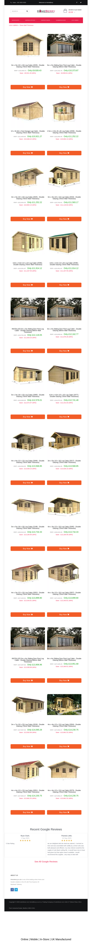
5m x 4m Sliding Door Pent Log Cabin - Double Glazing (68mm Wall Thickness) (64, 329)
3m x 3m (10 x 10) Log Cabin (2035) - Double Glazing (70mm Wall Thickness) (27, 66)
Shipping (64, 926)
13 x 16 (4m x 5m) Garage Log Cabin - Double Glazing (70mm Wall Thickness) (28, 132)
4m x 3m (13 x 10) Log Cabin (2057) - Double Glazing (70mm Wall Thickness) (64, 593)
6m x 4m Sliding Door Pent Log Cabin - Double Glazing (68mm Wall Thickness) (64, 659)
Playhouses (48, 26)
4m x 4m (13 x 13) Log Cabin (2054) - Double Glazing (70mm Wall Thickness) (64, 725)
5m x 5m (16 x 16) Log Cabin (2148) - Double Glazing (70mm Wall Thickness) (27, 527)
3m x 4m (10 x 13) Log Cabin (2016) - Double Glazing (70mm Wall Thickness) (64, 198)
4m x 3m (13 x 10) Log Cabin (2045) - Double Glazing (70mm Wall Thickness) (64, 527)
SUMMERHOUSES (61, 20)
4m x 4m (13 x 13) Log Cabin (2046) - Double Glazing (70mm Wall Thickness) (27, 461)
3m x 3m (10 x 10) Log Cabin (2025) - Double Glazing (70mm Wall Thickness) (27, 198)
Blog (12, 926)
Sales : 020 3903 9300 (18, 2)
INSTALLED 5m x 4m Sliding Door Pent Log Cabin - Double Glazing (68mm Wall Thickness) (28, 660)
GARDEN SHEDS (46, 20)
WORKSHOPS (16, 20)
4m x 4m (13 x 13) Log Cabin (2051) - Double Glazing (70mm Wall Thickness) (27, 791)
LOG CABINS (76, 20)
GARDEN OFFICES (31, 20)
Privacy (72, 926)
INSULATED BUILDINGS (32, 26)
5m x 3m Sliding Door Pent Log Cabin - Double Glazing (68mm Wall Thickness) (64, 66)
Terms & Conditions (31, 926)
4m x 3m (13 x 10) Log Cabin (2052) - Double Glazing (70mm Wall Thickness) (27, 593)
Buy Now (28, 87)
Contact (13, 932)
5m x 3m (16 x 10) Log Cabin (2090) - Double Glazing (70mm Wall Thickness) (27, 395)
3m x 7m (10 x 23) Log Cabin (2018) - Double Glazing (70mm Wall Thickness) (27, 725)
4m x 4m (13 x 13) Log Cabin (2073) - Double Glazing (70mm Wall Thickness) (64, 791)
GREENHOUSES (62, 26)
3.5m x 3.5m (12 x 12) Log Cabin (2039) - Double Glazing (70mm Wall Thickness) (28, 263)
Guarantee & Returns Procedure (49, 926)
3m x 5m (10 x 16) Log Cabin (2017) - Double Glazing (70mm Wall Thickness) (64, 461)
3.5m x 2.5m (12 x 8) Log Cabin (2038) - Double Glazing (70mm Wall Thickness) (64, 263)
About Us (19, 926)
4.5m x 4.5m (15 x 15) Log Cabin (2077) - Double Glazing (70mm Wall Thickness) (64, 395)
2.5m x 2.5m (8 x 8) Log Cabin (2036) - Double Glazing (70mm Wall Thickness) (64, 132)
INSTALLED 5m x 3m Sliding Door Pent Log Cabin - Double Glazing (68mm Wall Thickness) (28, 330)
